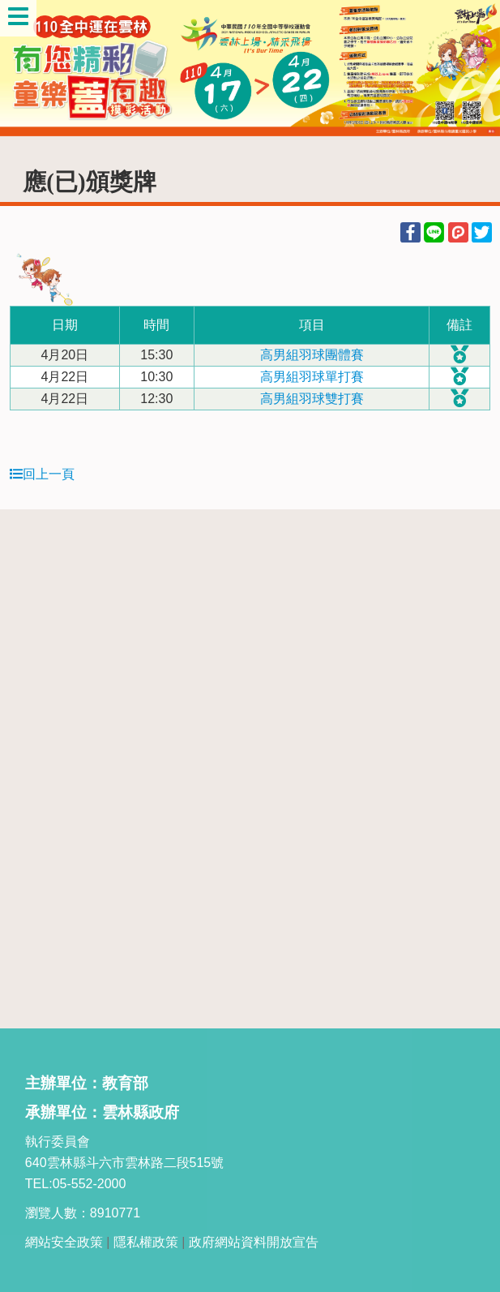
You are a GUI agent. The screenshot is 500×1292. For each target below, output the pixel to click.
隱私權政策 (145, 1242)
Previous (28, 68)
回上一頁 (42, 474)
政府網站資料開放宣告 (253, 1242)
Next (472, 68)
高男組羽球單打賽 (312, 377)
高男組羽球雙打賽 (312, 399)
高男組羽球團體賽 (312, 355)
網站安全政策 (64, 1242)
